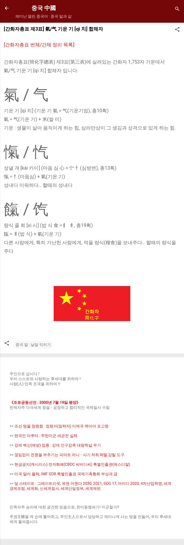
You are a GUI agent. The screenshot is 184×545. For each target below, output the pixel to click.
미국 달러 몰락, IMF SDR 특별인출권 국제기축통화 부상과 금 (65, 474)
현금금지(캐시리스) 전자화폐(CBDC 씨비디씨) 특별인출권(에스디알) (72, 464)
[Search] (177, 9)
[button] (177, 30)
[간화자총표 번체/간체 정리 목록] (39, 45)
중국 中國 (43, 8)
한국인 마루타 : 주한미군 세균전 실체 (45, 435)
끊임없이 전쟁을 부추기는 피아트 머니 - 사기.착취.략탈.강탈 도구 (69, 455)
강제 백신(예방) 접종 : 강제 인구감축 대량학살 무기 (57, 445)
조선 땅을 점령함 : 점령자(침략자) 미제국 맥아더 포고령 (61, 426)
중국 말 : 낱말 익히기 (33, 344)
